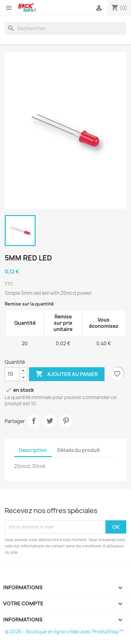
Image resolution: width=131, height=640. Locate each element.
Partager (33, 420)
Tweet (49, 420)
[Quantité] (12, 374)
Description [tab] (33, 450)
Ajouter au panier (67, 374)
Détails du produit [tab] (78, 450)
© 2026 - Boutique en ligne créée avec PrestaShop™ (64, 631)
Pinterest (66, 420)
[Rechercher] (65, 28)
